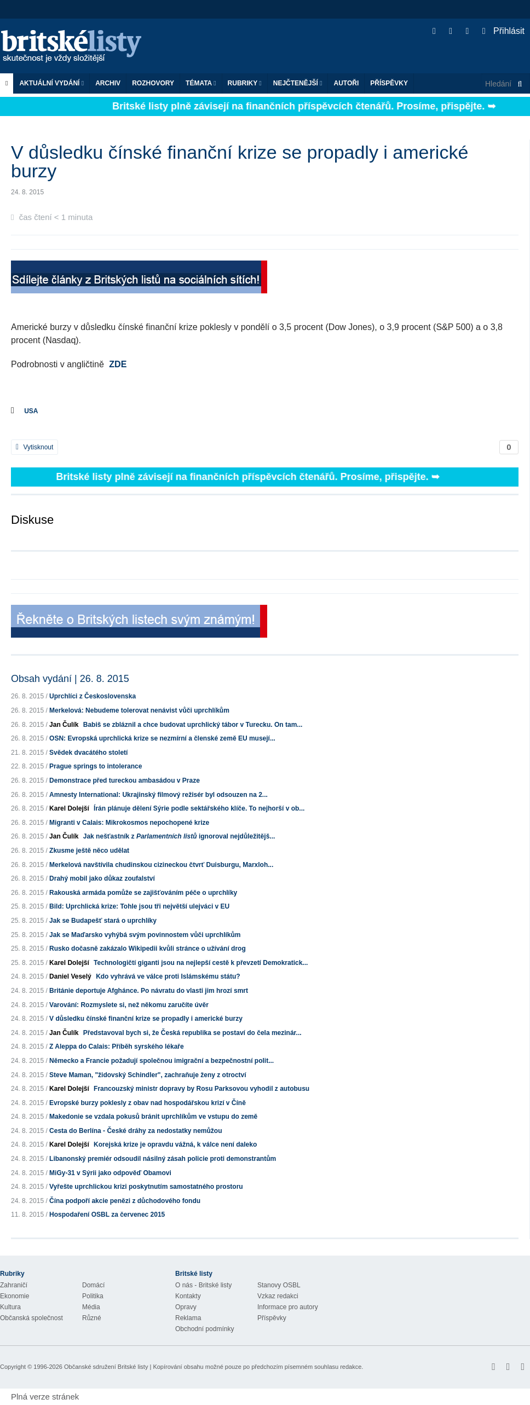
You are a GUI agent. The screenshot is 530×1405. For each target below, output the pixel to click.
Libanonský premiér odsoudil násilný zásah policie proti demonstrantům (162, 1159)
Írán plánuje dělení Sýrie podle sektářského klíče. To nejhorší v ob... (199, 808)
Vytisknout (34, 447)
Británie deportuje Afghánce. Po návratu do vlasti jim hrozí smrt (148, 991)
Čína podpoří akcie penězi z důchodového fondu (124, 1201)
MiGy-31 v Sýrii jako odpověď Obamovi (110, 1173)
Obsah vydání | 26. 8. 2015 (70, 678)
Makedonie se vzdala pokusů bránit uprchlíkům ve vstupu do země (153, 1116)
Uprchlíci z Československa (92, 696)
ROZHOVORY (153, 83)
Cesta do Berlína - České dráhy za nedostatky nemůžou (135, 1131)
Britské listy (76, 47)
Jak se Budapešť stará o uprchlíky (103, 920)
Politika (92, 1296)
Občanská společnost (31, 1318)
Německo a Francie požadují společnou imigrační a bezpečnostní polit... (161, 1061)
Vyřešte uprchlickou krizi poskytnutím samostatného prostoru (146, 1186)
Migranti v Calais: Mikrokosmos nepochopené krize (129, 822)
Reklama (188, 1318)
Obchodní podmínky (204, 1329)
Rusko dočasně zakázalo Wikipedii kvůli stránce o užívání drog (147, 948)
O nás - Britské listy (203, 1285)
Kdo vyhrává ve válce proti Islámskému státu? (168, 976)
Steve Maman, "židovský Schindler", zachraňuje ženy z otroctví (147, 1075)
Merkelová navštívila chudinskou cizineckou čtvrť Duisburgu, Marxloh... (161, 865)
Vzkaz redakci (277, 1296)
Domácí (93, 1285)
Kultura (10, 1307)
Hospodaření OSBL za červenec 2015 (107, 1214)
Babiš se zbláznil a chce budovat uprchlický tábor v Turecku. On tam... (193, 724)
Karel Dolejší (69, 808)
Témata (201, 83)
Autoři (346, 83)
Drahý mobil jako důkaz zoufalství (102, 878)
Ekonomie (14, 1296)
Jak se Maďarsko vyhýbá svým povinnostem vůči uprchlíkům (144, 935)
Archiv (107, 83)
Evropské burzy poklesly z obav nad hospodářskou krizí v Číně (147, 1103)
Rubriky (245, 83)
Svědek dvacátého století (88, 752)
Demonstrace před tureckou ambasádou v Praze (124, 780)
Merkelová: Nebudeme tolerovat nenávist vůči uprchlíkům (139, 710)
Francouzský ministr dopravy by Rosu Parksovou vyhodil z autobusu (201, 1088)
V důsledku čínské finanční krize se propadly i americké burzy (146, 1018)
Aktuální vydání (51, 83)
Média (91, 1307)
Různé (91, 1318)
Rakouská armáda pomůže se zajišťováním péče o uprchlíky (143, 893)
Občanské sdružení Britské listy (106, 1366)
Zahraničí (13, 1285)
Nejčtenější (297, 83)
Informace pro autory (287, 1307)
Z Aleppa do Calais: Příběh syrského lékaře (116, 1046)
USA (31, 411)
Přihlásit (503, 31)
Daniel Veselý (70, 976)
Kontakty (188, 1296)
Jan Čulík (63, 724)
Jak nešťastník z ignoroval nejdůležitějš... (179, 836)
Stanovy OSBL (279, 1285)
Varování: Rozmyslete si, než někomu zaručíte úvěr (129, 1005)
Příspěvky (389, 83)
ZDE (117, 364)
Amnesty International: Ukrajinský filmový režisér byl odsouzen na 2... (158, 795)
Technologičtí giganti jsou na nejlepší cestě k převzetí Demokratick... (201, 963)
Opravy (186, 1307)
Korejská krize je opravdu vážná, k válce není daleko (175, 1144)
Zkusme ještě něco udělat (89, 850)
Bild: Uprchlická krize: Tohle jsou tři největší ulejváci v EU (139, 906)
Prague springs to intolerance (95, 766)
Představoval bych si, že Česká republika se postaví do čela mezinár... (192, 1033)
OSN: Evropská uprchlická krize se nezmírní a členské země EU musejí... (162, 738)
